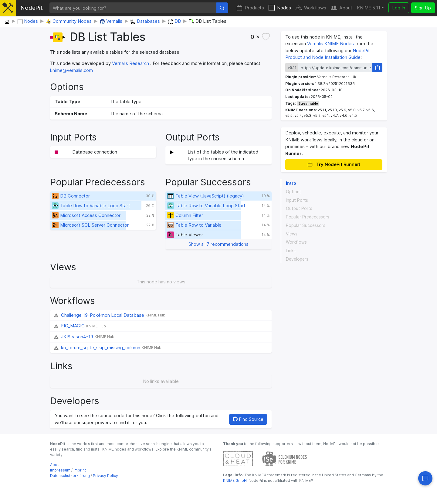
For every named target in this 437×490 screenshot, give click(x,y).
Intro (291, 183)
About (341, 8)
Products (250, 8)
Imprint (79, 470)
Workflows (311, 8)
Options (294, 191)
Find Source (248, 419)
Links (291, 250)
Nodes (280, 8)
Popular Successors (305, 225)
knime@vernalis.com (71, 70)
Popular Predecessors (307, 217)
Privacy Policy (105, 475)
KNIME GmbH (235, 480)
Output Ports (299, 208)
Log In (398, 8)
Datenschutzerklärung (70, 475)
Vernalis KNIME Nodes (330, 43)
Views (291, 233)
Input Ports (297, 200)
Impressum (60, 470)
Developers (297, 259)
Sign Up (423, 8)
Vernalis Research (130, 63)
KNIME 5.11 (368, 8)
